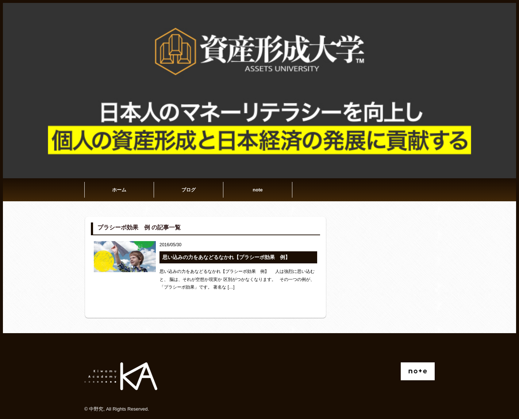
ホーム (119, 190)
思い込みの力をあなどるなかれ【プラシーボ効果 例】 (226, 257)
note (257, 190)
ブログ (188, 190)
